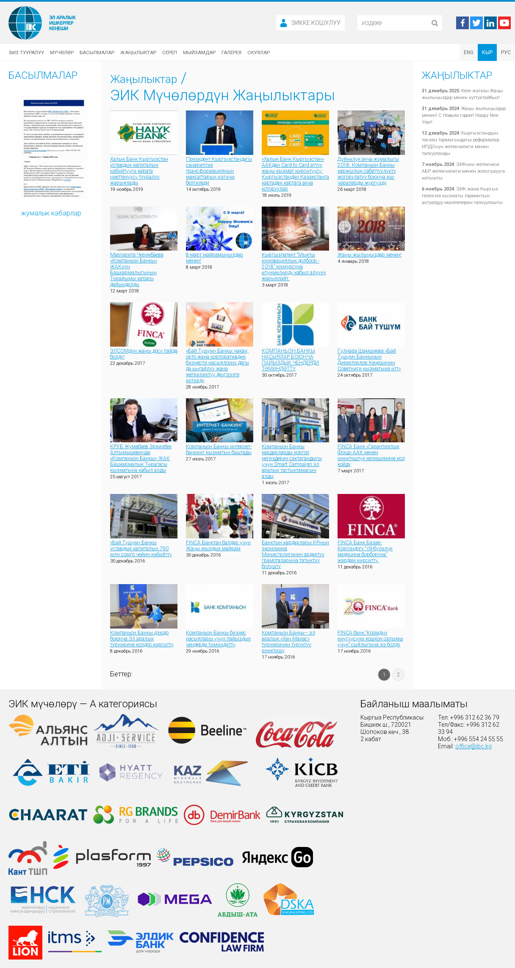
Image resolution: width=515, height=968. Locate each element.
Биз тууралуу (26, 52)
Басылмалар (97, 52)
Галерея (231, 52)
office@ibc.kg (473, 746)
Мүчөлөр (62, 52)
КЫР (487, 52)
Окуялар (258, 52)
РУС (506, 52)
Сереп (169, 52)
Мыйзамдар (199, 52)
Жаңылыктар (138, 52)
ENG (468, 52)
